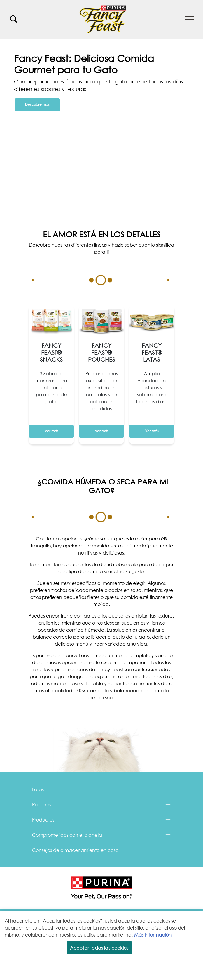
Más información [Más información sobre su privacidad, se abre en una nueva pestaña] (153, 935)
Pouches (41, 804)
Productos (43, 820)
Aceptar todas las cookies (99, 948)
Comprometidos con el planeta (67, 835)
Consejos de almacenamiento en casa (75, 850)
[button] (189, 19)
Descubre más (37, 104)
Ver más (51, 430)
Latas (38, 789)
